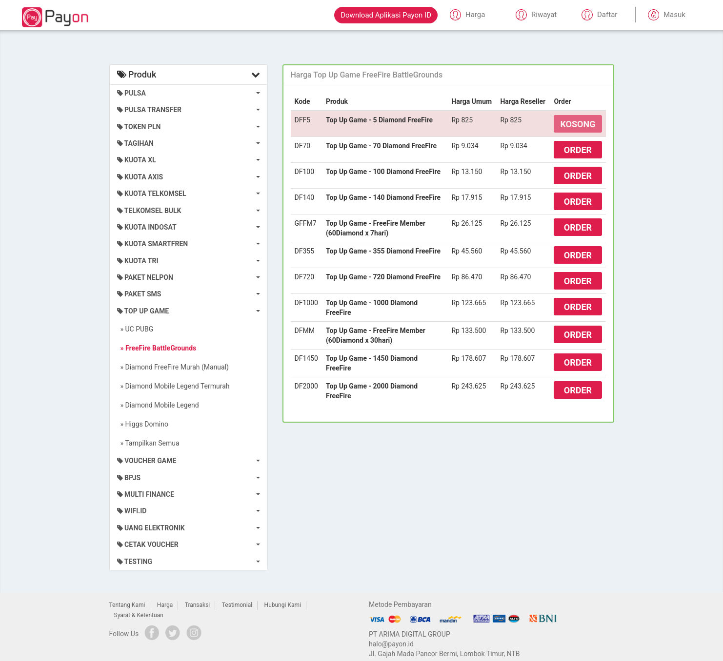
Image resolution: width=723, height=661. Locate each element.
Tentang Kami (127, 605)
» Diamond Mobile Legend (158, 405)
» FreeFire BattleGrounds (157, 348)
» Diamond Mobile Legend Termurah (173, 386)
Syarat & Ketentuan (138, 615)
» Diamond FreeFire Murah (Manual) (173, 367)
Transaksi (197, 605)
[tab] (448, 75)
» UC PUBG (135, 329)
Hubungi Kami (282, 605)
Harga (165, 605)
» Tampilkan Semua (148, 443)
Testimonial (237, 605)
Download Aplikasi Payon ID (386, 15)
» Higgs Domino (142, 424)
